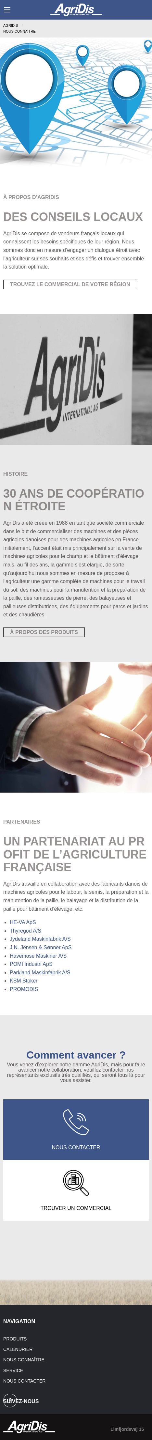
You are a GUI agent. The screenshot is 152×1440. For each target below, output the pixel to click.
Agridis (10, 25)
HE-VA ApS (23, 922)
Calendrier (17, 1349)
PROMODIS (24, 989)
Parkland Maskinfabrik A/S (40, 972)
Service (13, 1370)
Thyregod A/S (25, 931)
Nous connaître (23, 1359)
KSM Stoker (23, 980)
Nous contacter (24, 1381)
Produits (15, 1338)
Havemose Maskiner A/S (38, 956)
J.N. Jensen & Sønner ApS (40, 947)
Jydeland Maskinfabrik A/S (40, 939)
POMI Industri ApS (31, 964)
